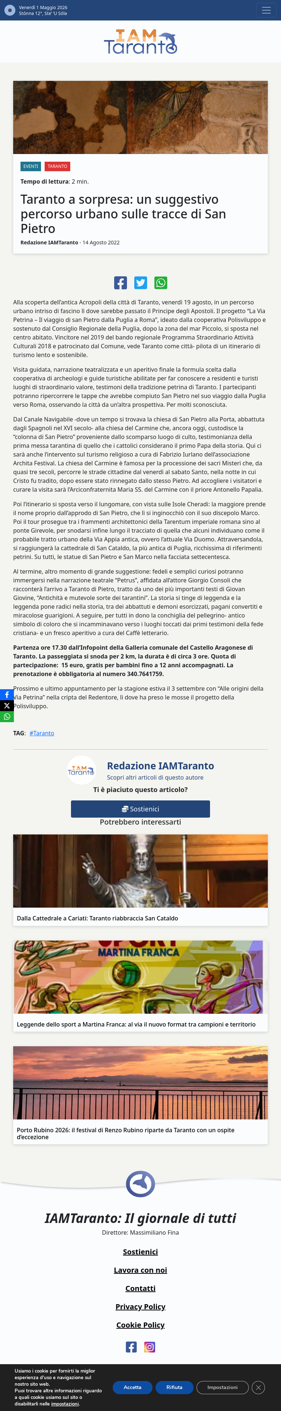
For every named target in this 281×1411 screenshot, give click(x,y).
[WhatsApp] (7, 716)
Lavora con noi (140, 1270)
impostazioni (65, 1404)
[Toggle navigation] (266, 10)
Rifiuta (174, 1387)
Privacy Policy (140, 1306)
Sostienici (140, 808)
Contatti (140, 1288)
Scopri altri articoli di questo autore (160, 770)
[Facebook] (7, 694)
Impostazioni (222, 1387)
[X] (7, 705)
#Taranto (42, 733)
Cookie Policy (140, 1325)
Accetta (133, 1387)
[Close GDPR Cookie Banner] (258, 1387)
